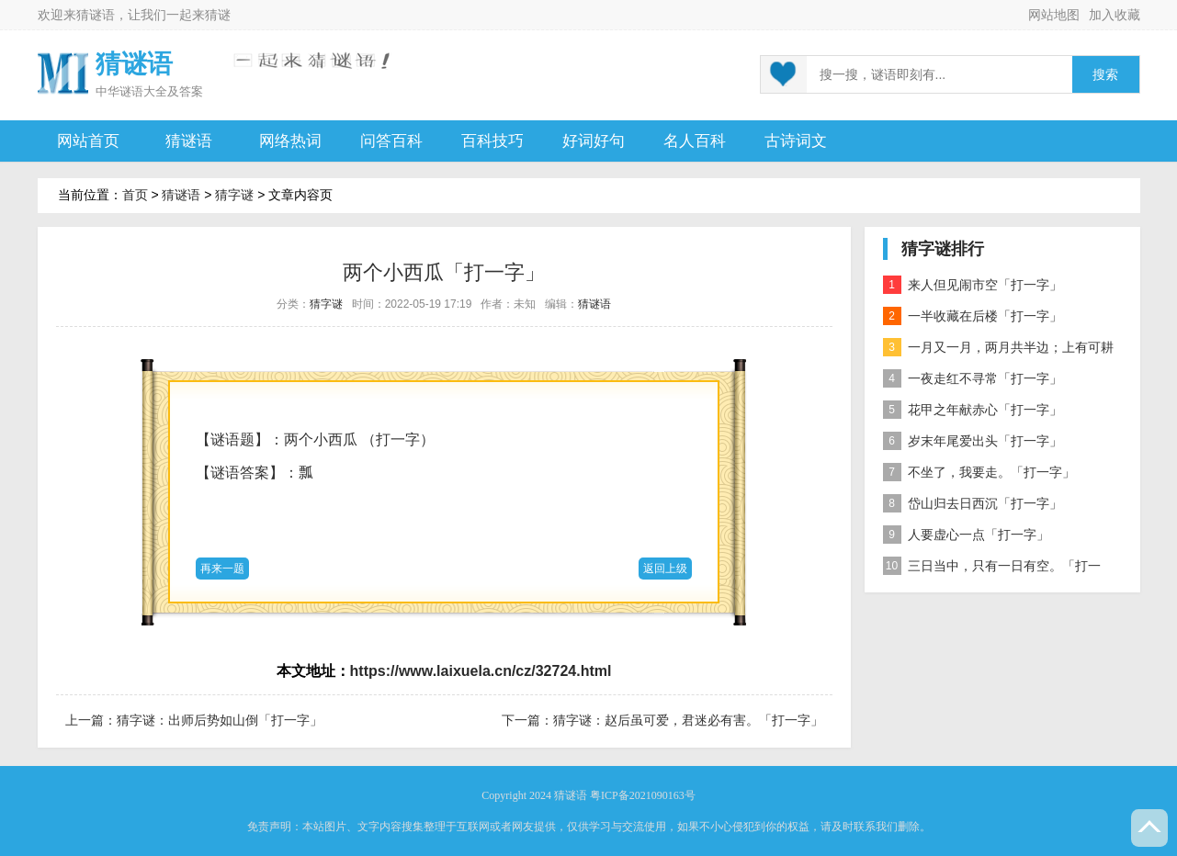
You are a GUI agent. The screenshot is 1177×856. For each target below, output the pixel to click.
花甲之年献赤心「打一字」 (972, 409)
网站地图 (1054, 14)
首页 (135, 194)
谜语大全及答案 (161, 91)
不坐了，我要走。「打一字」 (979, 472)
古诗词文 (795, 141)
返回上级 (665, 568)
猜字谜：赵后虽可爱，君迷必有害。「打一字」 (688, 720)
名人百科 (694, 141)
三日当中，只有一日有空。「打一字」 (992, 569)
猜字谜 (234, 194)
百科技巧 (492, 141)
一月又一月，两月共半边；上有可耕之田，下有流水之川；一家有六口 (998, 350)
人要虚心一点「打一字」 (966, 534)
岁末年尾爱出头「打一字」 (972, 441)
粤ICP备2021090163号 (643, 795)
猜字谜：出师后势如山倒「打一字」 (220, 720)
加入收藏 (1114, 14)
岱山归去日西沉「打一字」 (972, 503)
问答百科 (391, 141)
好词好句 (593, 141)
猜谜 (218, 14)
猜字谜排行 (942, 249)
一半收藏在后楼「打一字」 (972, 316)
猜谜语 (95, 14)
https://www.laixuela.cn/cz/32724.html (481, 671)
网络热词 (290, 141)
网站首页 (88, 141)
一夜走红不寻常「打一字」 (972, 378)
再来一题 (222, 568)
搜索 (1105, 75)
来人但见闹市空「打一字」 (972, 285)
